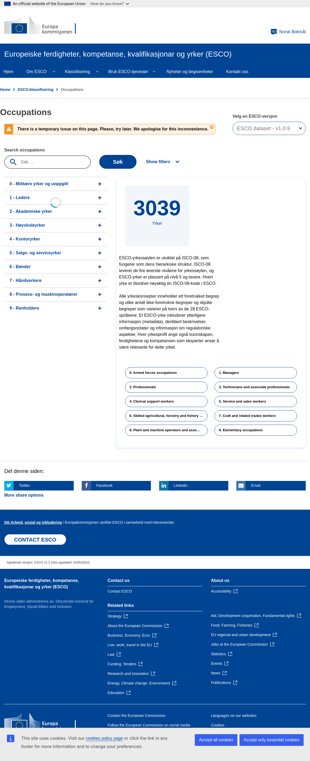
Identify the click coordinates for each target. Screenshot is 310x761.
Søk (118, 162)
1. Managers (229, 373)
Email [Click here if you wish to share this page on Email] (255, 485)
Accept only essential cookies (271, 740)
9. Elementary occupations (241, 430)
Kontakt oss (237, 71)
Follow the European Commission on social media (149, 725)
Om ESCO (36, 71)
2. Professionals (143, 387)
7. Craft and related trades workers (247, 416)
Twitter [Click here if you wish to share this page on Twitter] (24, 485)
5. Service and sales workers (242, 401)
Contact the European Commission (136, 715)
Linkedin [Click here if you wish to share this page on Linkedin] (181, 485)
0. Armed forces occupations (153, 373)
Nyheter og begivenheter (190, 71)
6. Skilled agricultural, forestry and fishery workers (169, 416)
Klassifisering (77, 71)
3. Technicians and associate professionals (254, 387)
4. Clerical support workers (152, 401)
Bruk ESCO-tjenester (128, 71)
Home (5, 89)
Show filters (158, 161)
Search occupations (24, 150)
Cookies (218, 725)
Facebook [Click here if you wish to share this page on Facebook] (104, 485)
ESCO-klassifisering (35, 89)
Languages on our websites (234, 715)
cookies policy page (104, 738)
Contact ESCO (120, 591)
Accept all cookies (216, 740)
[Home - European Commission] (42, 25)
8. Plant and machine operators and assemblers (169, 430)
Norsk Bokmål (288, 32)
